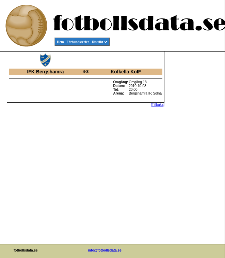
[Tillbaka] (157, 104)
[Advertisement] (194, 155)
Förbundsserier (78, 42)
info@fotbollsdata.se (105, 250)
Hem (60, 42)
